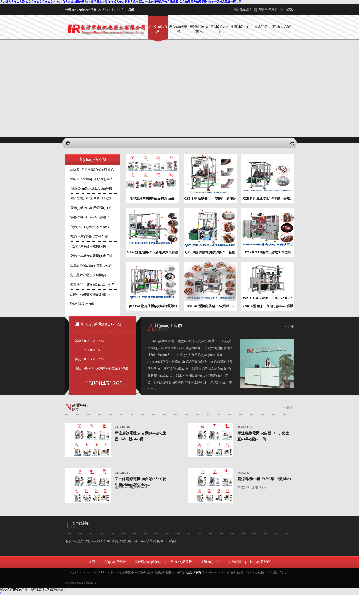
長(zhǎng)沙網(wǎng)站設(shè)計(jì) (267, 572)
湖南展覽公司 (121, 541)
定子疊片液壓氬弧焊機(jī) (88, 275)
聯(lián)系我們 (268, 9)
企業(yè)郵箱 (194, 572)
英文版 (289, 9)
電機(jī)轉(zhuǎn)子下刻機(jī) (90, 217)
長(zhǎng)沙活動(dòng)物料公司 (88, 541)
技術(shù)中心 (210, 562)
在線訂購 (245, 9)
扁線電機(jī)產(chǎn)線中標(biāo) (264, 479)
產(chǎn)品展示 (181, 562)
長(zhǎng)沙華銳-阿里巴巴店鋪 (154, 541)
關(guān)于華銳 (115, 562)
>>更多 (289, 326)
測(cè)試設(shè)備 (82, 304)
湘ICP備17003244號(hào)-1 (80, 582)
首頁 (92, 562)
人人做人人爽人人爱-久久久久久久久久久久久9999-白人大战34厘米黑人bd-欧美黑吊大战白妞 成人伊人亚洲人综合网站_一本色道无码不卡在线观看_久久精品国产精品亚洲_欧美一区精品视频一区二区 (120, 1)
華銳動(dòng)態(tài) (148, 562)
